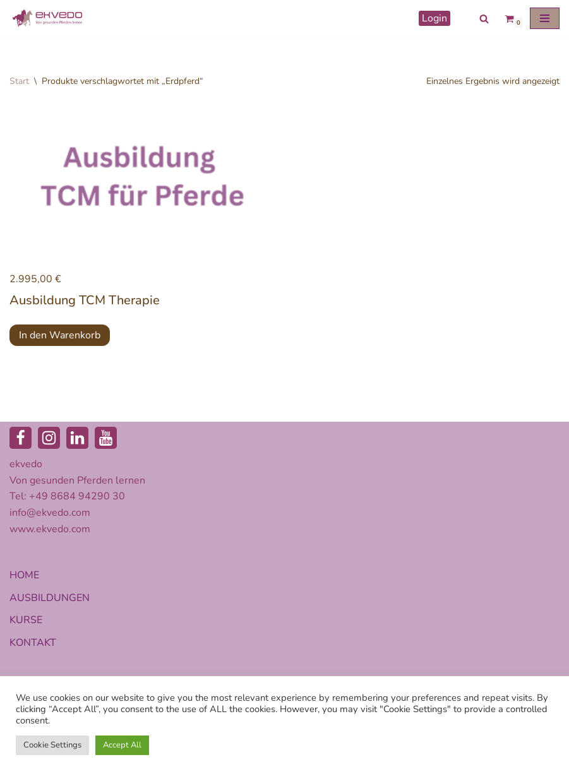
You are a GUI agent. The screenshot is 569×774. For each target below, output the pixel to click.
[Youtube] (106, 438)
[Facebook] (20, 438)
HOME (24, 575)
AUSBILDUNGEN (49, 598)
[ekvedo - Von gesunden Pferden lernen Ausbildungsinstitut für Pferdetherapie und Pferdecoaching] (47, 18)
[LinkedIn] (77, 438)
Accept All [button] (122, 745)
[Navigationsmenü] (545, 18)
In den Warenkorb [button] (59, 335)
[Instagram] (49, 438)
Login (434, 18)
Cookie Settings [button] (52, 745)
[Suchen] (484, 18)
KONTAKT (32, 643)
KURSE (25, 620)
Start (19, 81)
